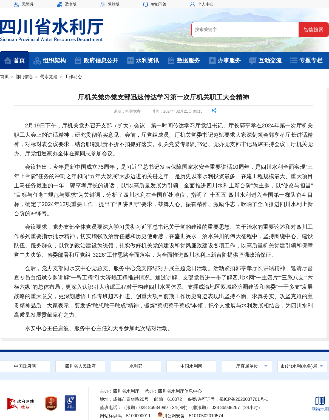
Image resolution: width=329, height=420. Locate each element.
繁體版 (110, 4)
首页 (14, 61)
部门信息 (24, 76)
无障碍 (23, 4)
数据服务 (183, 61)
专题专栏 (306, 61)
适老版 (66, 4)
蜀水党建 (49, 76)
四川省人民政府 (80, 366)
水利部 (136, 366)
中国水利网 (191, 366)
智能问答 (154, 4)
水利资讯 (142, 61)
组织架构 (49, 61)
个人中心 (201, 4)
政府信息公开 (96, 61)
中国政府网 (25, 366)
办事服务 (224, 61)
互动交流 (265, 61)
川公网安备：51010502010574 (190, 415)
